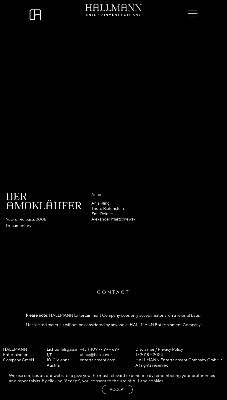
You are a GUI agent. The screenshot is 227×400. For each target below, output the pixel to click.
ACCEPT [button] (117, 389)
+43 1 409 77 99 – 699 (99, 349)
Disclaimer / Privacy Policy (159, 349)
